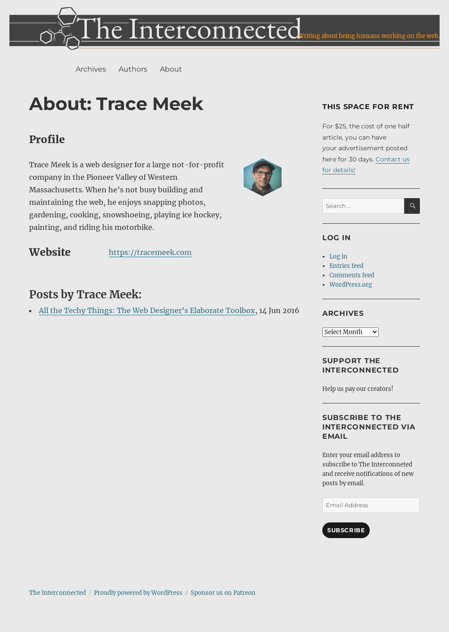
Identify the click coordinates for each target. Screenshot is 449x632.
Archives (91, 69)
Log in (338, 256)
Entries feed (346, 266)
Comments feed (351, 275)
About (171, 69)
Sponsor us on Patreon (223, 593)
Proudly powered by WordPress (138, 593)
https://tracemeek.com (150, 252)
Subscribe (346, 530)
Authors (133, 69)
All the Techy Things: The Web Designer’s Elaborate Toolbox (147, 310)
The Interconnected (57, 593)
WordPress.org (350, 284)
